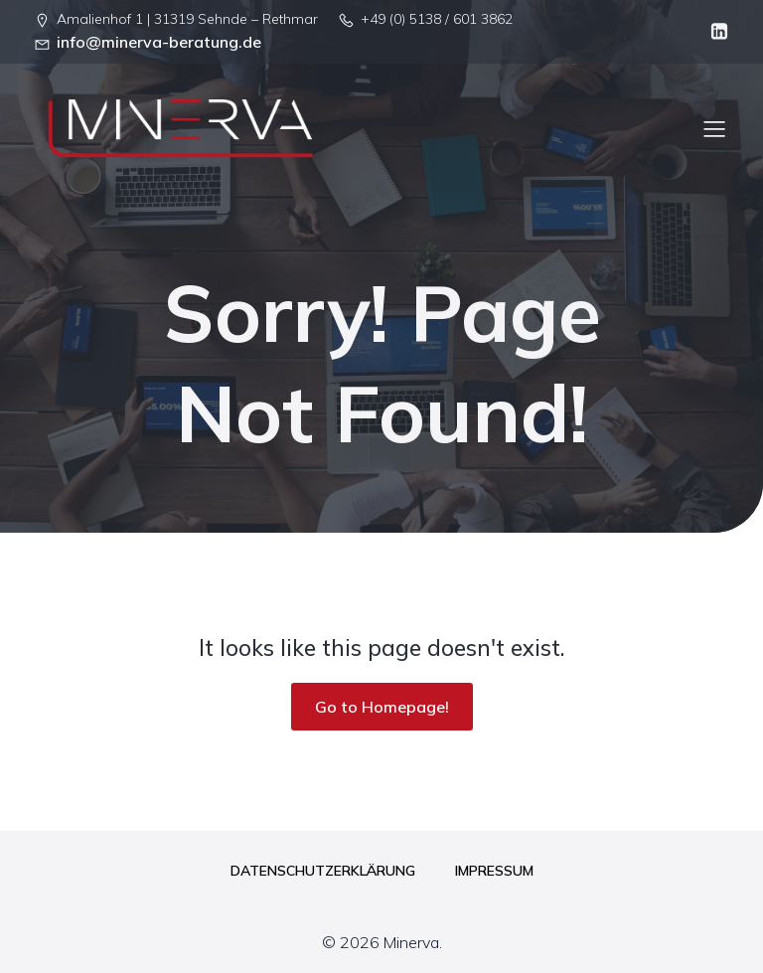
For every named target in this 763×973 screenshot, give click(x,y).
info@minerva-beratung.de (159, 42)
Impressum (494, 871)
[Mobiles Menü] (714, 128)
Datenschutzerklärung (322, 871)
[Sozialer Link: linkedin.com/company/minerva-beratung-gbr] (714, 32)
